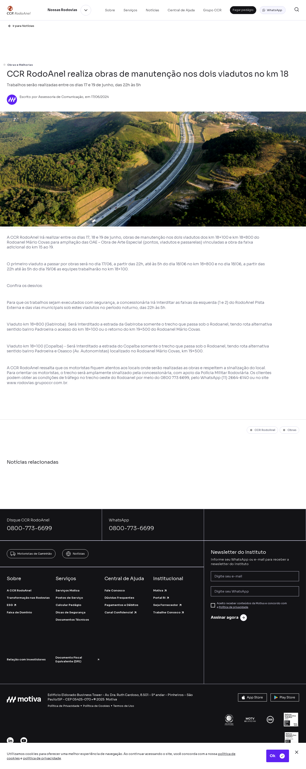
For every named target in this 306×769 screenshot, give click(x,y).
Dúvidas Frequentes (119, 598)
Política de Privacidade (63, 706)
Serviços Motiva (67, 590)
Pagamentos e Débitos (121, 605)
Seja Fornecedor (167, 605)
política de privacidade (42, 758)
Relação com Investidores (26, 659)
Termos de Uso (123, 706)
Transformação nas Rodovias (28, 598)
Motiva (160, 590)
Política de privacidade (233, 607)
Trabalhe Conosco (168, 612)
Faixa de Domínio (19, 612)
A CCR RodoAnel (19, 590)
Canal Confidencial (121, 612)
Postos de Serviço (69, 598)
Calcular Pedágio (68, 605)
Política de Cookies (96, 706)
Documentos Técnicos (72, 619)
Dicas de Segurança (70, 612)
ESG (12, 605)
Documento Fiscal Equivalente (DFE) (77, 659)
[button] (273, 10)
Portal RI (161, 598)
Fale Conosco (115, 590)
